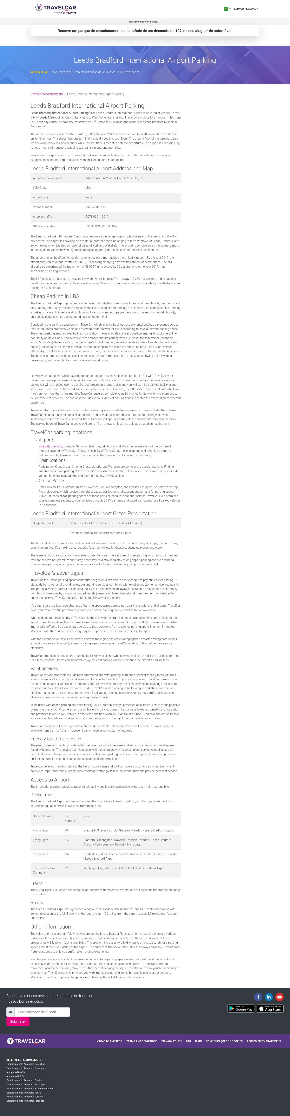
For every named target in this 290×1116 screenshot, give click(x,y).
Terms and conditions (141, 1041)
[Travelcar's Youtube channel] (279, 997)
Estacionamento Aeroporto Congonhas (26, 1068)
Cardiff (44, 446)
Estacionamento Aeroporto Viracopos (25, 1084)
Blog (198, 1041)
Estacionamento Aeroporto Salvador (25, 1096)
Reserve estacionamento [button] (144, 21)
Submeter (18, 1021)
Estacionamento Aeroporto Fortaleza (25, 1100)
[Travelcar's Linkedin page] (269, 997)
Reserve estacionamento (47, 94)
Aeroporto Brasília (15, 1072)
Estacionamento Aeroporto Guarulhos (25, 1064)
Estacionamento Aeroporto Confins (24, 1080)
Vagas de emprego (109, 1041)
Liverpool (56, 446)
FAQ (188, 1041)
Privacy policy (172, 1041)
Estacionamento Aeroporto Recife (23, 1092)
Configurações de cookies (224, 1041)
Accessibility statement (264, 1041)
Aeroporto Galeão (15, 1076)
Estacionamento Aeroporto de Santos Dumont (29, 1088)
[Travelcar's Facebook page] (258, 997)
